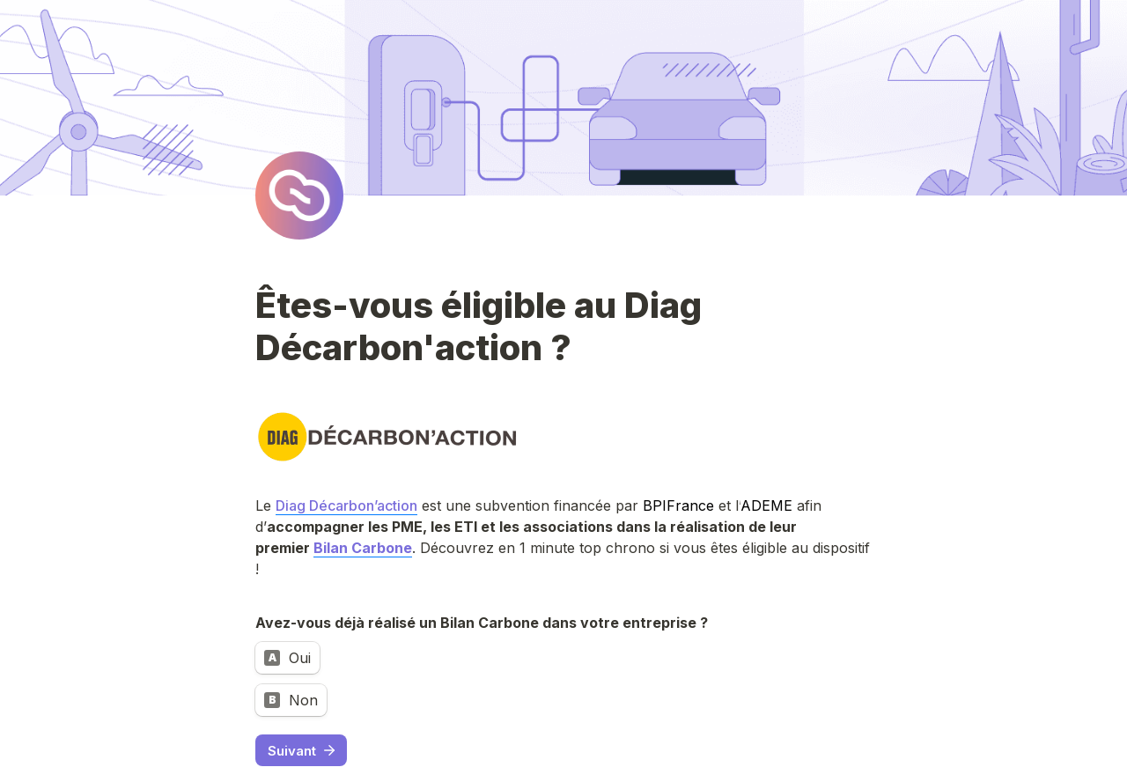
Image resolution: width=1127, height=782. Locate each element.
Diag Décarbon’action (346, 505)
